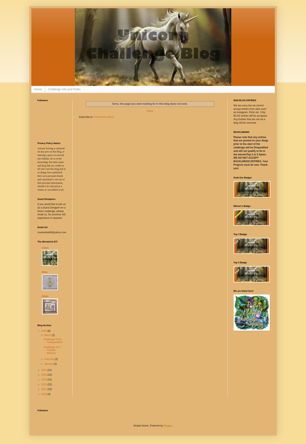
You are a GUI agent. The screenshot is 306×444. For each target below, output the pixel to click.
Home (38, 89)
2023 (44, 379)
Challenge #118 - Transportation (53, 341)
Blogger (168, 425)
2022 (44, 384)
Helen (45, 296)
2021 (44, 389)
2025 (44, 370)
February (49, 359)
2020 (44, 394)
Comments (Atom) (104, 117)
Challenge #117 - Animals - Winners (53, 350)
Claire (45, 247)
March (48, 335)
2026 (44, 330)
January (49, 363)
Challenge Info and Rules (64, 89)
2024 (44, 374)
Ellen (45, 272)
